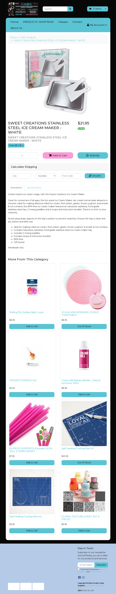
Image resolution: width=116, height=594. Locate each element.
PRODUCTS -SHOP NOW (38, 21)
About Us (16, 28)
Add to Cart (58, 155)
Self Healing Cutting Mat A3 (78, 448)
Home (14, 21)
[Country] (46, 175)
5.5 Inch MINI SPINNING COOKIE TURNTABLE (80, 313)
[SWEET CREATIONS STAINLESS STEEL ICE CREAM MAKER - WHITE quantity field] (23, 155)
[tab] (16, 188)
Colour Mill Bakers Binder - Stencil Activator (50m (81, 382)
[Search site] (70, 8)
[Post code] (70, 175)
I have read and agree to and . (92, 570)
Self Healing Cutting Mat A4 (25, 516)
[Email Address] (86, 564)
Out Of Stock (84, 326)
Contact (77, 21)
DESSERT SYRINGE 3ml (23, 380)
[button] (97, 25)
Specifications (34, 187)
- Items (95, 9)
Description (16, 187)
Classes (63, 21)
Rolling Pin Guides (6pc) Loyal (26, 312)
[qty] (21, 175)
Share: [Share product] (15, 145)
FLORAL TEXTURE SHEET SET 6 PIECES (80, 518)
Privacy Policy (95, 572)
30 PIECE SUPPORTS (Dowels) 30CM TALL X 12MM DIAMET (30, 450)
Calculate (95, 175)
